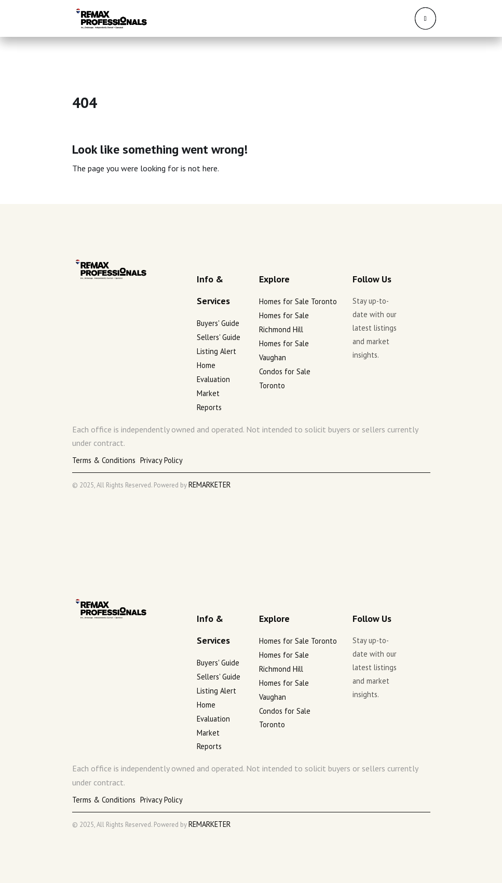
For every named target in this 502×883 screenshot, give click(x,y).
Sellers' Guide (218, 337)
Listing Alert (216, 351)
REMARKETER (209, 485)
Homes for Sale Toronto (298, 301)
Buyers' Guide (218, 323)
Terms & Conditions (103, 460)
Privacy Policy (161, 460)
